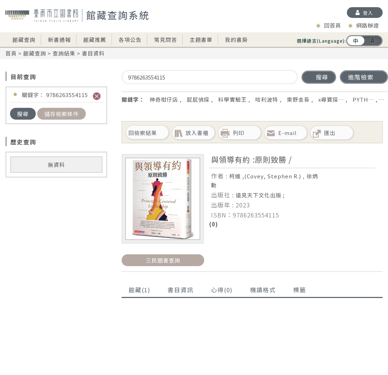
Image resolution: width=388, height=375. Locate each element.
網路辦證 (367, 25)
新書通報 (59, 39)
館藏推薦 (94, 39)
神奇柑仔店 (163, 99)
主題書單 (201, 39)
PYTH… (363, 99)
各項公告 (130, 39)
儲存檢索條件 (61, 113)
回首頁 (332, 25)
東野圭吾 (298, 99)
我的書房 (236, 39)
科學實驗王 (232, 99)
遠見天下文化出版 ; (260, 195)
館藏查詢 (24, 39)
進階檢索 (361, 77)
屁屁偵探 (198, 99)
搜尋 (23, 113)
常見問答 (165, 39)
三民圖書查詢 (163, 260)
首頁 (11, 53)
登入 (368, 12)
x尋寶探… (331, 99)
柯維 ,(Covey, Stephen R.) (265, 176)
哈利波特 (266, 99)
